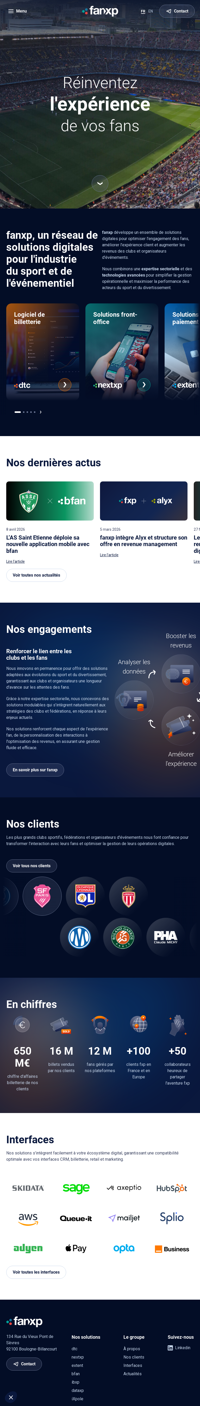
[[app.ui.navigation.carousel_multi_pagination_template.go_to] (18, 412)
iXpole (77, 1398)
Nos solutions (86, 1337)
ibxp (75, 1382)
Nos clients (133, 1357)
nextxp (78, 1357)
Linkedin (179, 1347)
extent (77, 1365)
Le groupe (134, 1337)
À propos (131, 1348)
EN (150, 11)
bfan (76, 1373)
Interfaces (132, 1365)
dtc (74, 1348)
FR (143, 11)
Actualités (132, 1373)
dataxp (78, 1390)
